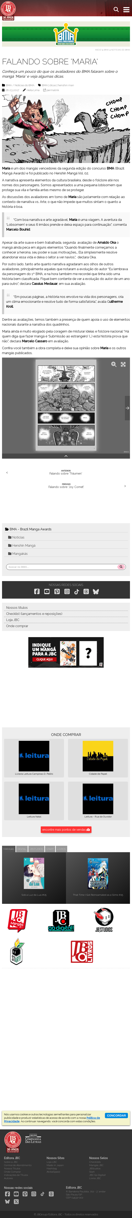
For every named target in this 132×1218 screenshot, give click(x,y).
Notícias (16, 537)
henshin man (66, 85)
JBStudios (94, 1168)
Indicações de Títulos (16, 1175)
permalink (52, 90)
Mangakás (18, 554)
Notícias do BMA (120, 50)
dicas (53, 85)
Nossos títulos (17, 608)
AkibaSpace (53, 1171)
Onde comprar (17, 626)
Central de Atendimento (18, 1165)
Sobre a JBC (11, 1162)
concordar (116, 1115)
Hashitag (52, 1168)
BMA (106, 50)
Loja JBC (12, 620)
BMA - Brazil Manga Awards (28, 529)
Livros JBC (95, 1178)
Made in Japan (55, 1165)
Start (92, 1171)
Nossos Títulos (12, 1168)
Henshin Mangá (21, 545)
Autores (8, 1178)
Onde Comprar (12, 1171)
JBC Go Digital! (97, 1175)
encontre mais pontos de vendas (66, 829)
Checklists (95, 1162)
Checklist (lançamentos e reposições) (34, 614)
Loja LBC (52, 1162)
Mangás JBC (96, 1165)
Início (98, 50)
